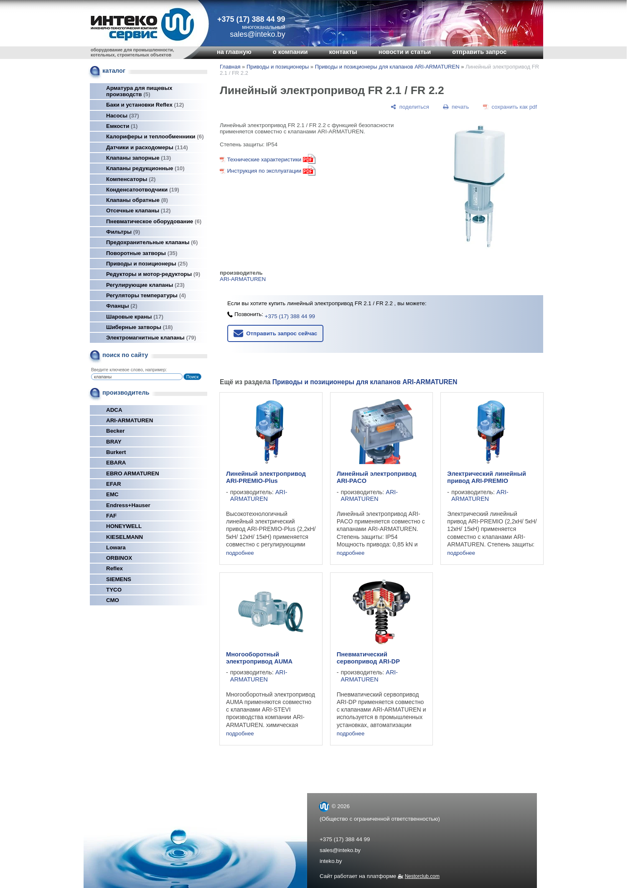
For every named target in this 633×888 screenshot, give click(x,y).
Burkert (116, 452)
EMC (112, 494)
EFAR (113, 484)
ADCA (114, 410)
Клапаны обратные (137, 200)
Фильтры (123, 232)
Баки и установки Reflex (145, 105)
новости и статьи (405, 51)
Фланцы (121, 306)
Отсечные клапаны (138, 210)
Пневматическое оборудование (153, 221)
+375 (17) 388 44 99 (251, 19)
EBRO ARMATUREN (132, 473)
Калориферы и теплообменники (155, 136)
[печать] (456, 107)
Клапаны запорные (138, 158)
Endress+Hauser (128, 505)
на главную (234, 51)
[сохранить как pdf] (510, 107)
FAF (111, 516)
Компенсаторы (131, 179)
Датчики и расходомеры (147, 147)
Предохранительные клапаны (152, 242)
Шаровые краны (134, 317)
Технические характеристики (271, 159)
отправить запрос (479, 51)
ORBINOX (119, 558)
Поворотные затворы (141, 253)
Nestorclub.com (422, 876)
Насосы (122, 115)
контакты (343, 51)
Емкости (121, 126)
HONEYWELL (124, 526)
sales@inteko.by (340, 850)
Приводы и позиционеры (147, 263)
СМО (112, 600)
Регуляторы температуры (146, 295)
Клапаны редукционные (145, 168)
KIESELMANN (124, 537)
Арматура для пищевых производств (139, 91)
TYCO (114, 590)
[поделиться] (409, 107)
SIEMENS (118, 579)
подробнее (240, 553)
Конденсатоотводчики (142, 189)
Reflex (114, 568)
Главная (230, 67)
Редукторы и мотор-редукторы (153, 274)
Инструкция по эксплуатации (264, 171)
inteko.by (331, 861)
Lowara (116, 547)
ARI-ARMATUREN (129, 420)
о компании (290, 51)
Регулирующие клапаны (145, 285)
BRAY (114, 442)
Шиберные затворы (139, 327)
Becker (115, 431)
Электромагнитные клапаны (151, 337)
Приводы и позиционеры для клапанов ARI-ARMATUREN (387, 67)
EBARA (116, 462)
